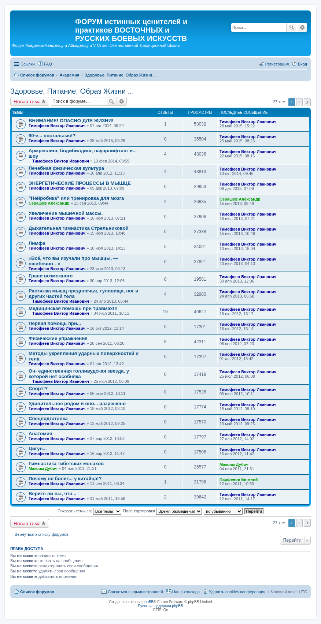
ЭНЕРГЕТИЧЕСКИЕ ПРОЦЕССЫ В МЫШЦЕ (80, 183)
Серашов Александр (49, 203)
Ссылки (28, 64)
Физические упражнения (58, 338)
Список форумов (37, 592)
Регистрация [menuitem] (277, 64)
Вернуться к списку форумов (42, 534)
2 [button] (299, 102)
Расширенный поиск (302, 27)
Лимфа (37, 243)
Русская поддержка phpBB (160, 606)
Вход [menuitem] (302, 64)
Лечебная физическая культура (66, 168)
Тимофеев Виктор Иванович (57, 125)
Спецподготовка (48, 418)
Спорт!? (38, 388)
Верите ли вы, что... (52, 493)
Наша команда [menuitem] (186, 592)
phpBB (148, 602)
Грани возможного (51, 276)
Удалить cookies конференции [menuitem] (237, 592)
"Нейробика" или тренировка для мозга (76, 198)
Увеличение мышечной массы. (66, 213)
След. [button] (307, 102)
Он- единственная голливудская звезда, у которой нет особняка (79, 373)
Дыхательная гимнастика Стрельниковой (79, 228)
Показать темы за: (89, 511)
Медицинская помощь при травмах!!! (73, 308)
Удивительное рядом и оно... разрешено (77, 403)
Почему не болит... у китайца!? (65, 478)
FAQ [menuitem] (48, 64)
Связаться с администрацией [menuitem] (135, 592)
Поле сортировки (162, 511)
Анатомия (40, 433)
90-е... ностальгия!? (52, 135)
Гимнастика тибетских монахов (66, 463)
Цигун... (38, 448)
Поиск (291, 27)
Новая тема (27, 101)
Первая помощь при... (55, 323)
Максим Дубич (43, 468)
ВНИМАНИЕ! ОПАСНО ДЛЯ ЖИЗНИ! (71, 120)
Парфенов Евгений (238, 479)
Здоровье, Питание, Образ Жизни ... (72, 91)
